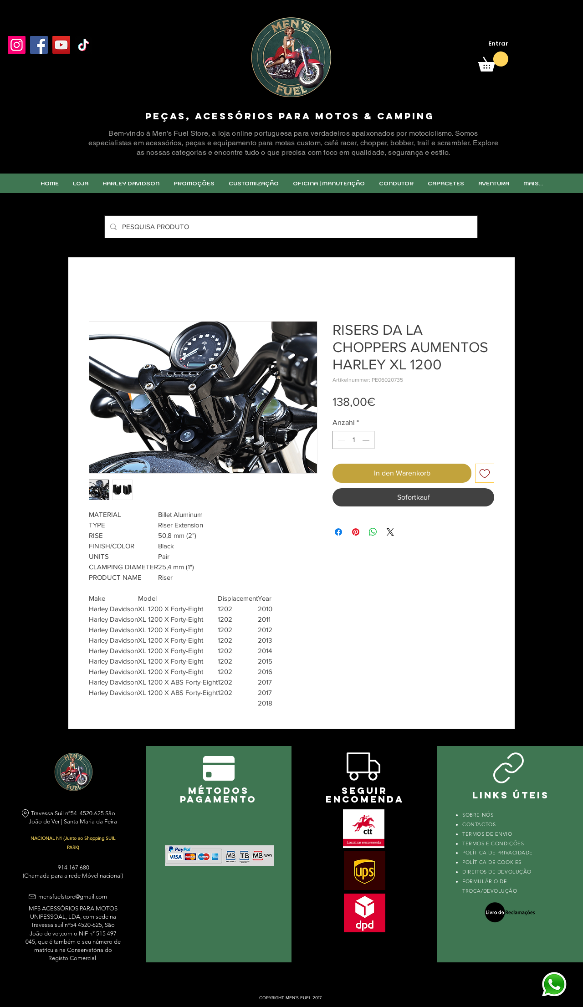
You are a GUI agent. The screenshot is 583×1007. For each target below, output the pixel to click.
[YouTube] (61, 45)
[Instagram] (17, 45)
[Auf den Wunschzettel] (484, 473)
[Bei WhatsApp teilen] (373, 532)
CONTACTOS (479, 824)
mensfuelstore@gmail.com (72, 896)
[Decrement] (340, 440)
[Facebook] (39, 45)
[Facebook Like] (29, 67)
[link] (493, 61)
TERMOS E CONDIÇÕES (493, 843)
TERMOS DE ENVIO (488, 834)
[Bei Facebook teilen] (338, 532)
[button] (253, 183)
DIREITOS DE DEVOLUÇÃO (497, 872)
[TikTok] (83, 45)
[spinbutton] (353, 440)
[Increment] (366, 440)
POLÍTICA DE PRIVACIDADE (497, 852)
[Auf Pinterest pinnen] (355, 532)
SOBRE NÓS (477, 815)
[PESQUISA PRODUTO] (290, 227)
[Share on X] (390, 532)
